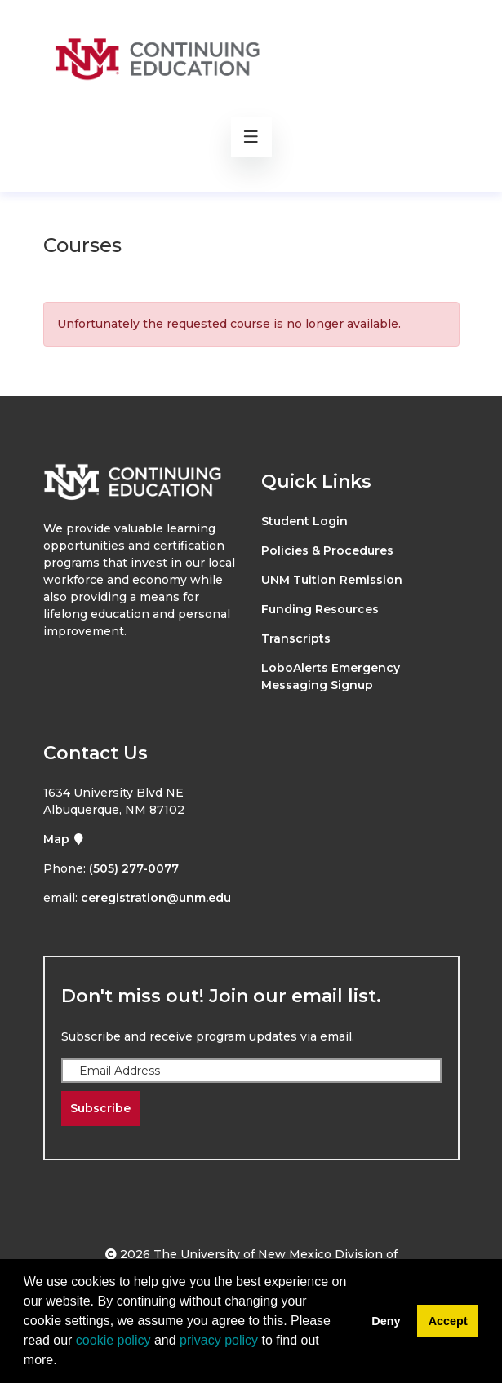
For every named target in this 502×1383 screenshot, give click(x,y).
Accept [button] (448, 1321)
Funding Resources (320, 609)
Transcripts (296, 638)
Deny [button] (385, 1321)
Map (64, 839)
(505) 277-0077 (134, 868)
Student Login (304, 521)
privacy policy (219, 1340)
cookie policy (113, 1340)
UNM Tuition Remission (331, 579)
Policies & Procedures (327, 550)
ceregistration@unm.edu (156, 897)
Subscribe (100, 1108)
